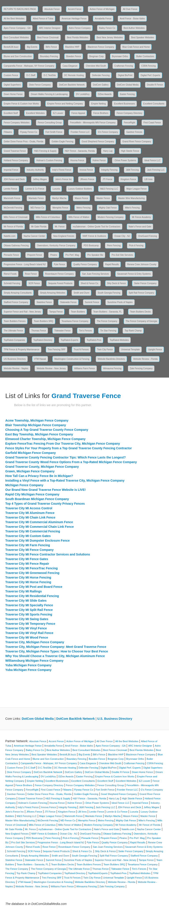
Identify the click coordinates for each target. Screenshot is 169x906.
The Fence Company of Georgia (141, 321)
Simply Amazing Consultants (18, 293)
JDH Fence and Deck (14, 179)
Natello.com (9, 236)
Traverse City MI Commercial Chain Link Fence (39, 526)
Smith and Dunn (81, 293)
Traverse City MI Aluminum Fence (30, 513)
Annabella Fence (103, 18)
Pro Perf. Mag (72, 255)
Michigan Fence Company (24, 485)
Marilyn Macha (59, 198)
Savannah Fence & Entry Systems (134, 274)
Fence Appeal (78, 113)
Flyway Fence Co (28, 132)
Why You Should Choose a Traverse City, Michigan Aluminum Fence (55, 656)
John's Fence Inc (63, 179)
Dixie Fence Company (40, 85)
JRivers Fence (87, 179)
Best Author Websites (134, 28)
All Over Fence (130, 9)
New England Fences (63, 236)
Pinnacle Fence (11, 255)
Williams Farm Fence (84, 368)
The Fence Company (107, 321)
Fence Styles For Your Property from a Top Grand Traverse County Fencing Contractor (68, 448)
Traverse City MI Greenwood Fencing (32, 573)
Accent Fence (74, 9)
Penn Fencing (114, 245)
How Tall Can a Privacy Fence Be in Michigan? (39, 476)
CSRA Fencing (148, 66)
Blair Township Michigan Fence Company (35, 425)
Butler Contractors (145, 56)
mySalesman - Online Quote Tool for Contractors (96, 226)
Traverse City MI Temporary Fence (30, 623)
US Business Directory (15, 359)
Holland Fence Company (16, 160)
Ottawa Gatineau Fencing (16, 245)
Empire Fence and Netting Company (65, 103)
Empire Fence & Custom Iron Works (21, 103)
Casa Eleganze (69, 66)
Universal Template (130, 349)
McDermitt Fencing (13, 207)
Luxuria (56, 189)
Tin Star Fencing (108, 330)
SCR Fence (34, 283)
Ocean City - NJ (122, 236)
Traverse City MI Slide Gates (26, 600)
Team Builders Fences (15, 321)
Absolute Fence (52, 9)
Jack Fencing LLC (156, 170)
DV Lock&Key (83, 94)
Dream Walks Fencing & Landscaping (49, 94)
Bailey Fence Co (107, 28)
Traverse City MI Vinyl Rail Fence (29, 633)
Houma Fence (77, 160)
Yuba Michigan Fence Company (28, 665)
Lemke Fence (10, 189)
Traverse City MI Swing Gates (26, 619)
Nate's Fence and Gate (140, 226)
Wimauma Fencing (112, 368)
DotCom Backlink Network (71, 85)
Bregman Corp (96, 56)
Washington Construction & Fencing (71, 359)
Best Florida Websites (77, 37)
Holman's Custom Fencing (49, 160)
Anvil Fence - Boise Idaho (132, 18)
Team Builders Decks (140, 312)
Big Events (32, 47)
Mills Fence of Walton (78, 217)
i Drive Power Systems (125, 160)
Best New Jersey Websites (110, 37)
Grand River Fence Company (136, 141)
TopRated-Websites (119, 340)
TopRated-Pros (94, 340)
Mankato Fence (36, 198)
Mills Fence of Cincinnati (16, 217)
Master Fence (103, 198)
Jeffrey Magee (40, 179)
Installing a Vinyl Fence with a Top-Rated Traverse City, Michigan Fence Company (64, 480)
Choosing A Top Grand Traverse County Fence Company (46, 429)
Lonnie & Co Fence (34, 189)
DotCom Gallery (100, 85)
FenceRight (129, 122)
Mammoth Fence (12, 198)
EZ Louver (58, 113)
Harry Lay (107, 151)
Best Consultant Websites (16, 37)
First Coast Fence (152, 122)
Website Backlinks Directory (111, 359)
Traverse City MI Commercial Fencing (32, 531)
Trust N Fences (81, 349)
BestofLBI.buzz (11, 47)
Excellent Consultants (153, 103)
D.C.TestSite (50, 75)
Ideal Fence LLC (152, 160)
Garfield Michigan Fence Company (30, 453)
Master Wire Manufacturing (131, 198)
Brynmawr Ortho (120, 56)
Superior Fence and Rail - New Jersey (22, 312)
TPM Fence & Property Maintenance (21, 349)
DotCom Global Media (128, 85)
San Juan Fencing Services (95, 274)
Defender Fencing (101, 75)
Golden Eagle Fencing (62, 141)
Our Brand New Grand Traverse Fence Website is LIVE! (45, 489)
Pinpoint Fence (34, 255)
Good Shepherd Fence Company (98, 141)
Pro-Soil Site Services (122, 255)
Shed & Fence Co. (90, 283)
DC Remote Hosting (74, 75)
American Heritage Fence (74, 18)
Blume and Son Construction (18, 56)
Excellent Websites (35, 113)
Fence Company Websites (16, 122)
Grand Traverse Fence (15, 151)
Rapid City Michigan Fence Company (32, 494)
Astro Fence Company (80, 28)
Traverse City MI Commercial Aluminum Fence (39, 522)
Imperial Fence (11, 170)
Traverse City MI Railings (23, 591)
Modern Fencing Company (111, 217)
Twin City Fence (105, 349)
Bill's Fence (51, 47)
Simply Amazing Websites (52, 293)
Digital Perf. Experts (150, 75)
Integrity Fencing (109, 170)
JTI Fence (107, 179)
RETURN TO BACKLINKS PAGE (20, 9)
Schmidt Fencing (12, 283)
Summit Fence (92, 302)
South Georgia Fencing (109, 293)
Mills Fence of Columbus (48, 217)
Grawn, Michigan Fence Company (30, 471)
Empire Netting (98, 103)
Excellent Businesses (124, 103)
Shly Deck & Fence (116, 283)
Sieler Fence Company (145, 283)
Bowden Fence (73, 56)
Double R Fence (155, 85)
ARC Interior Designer (50, 28)
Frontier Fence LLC (80, 132)
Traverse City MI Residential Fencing (32, 596)
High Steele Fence (130, 151)
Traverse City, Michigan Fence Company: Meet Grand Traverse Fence (55, 646)
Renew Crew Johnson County (141, 264)
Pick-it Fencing (136, 245)
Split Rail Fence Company (141, 293)
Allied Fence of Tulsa (43, 18)
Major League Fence (136, 189)
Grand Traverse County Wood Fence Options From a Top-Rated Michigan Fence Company (71, 462)
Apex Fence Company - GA (17, 28)
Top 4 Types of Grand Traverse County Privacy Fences (45, 503)
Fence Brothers (100, 113)
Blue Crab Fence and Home (136, 47)
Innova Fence (86, 170)
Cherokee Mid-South (96, 66)
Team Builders (78, 312)
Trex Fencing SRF (57, 349)
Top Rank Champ (133, 330)
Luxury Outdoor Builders (80, 189)
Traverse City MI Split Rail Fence (29, 610)
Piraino (53, 255)
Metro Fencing (83, 207)
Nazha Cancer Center (34, 236)
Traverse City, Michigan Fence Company (34, 642)
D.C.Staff (30, 75)
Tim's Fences (85, 330)
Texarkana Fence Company (75, 321)
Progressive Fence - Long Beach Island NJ (25, 264)
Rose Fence (31, 274)
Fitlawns (8, 132)
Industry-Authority (35, 170)
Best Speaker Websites (142, 37)
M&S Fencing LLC (109, 189)
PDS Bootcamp (91, 245)
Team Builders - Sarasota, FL (107, 312)
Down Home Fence (13, 94)
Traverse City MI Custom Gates (28, 536)
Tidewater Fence (62, 330)
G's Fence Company (108, 132)
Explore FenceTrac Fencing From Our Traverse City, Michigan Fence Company (62, 443)
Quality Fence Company (85, 264)
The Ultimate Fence (13, 330)
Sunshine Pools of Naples (120, 302)
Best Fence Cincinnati (48, 37)
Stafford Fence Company (16, 302)
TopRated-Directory (42, 340)
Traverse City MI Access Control (28, 508)
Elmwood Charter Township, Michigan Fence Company (45, 439)
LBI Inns (148, 179)
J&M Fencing (132, 170)
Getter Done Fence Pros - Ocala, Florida (23, 141)
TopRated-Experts (69, 340)
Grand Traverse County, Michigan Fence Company (42, 466)
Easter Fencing (127, 94)
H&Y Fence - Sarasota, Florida (80, 151)
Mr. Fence (59, 226)
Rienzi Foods (10, 274)
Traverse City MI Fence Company (29, 550)
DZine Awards (105, 94)
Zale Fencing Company (141, 368)
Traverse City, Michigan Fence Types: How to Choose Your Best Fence (56, 651)
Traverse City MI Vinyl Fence (26, 628)
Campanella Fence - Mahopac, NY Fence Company (29, 66)
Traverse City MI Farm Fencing (27, 545)
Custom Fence (11, 75)
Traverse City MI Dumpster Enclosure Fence (37, 540)
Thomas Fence (38, 330)
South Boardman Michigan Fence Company (37, 499)
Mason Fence (81, 198)
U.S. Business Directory (114, 718)
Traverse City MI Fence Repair (27, 563)
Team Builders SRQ (43, 321)
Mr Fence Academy (141, 217)
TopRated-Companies (14, 340)
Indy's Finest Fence (61, 170)
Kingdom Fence (128, 179)
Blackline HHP (72, 47)
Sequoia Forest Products (60, 283)
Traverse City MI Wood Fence (26, 637)
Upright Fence (155, 349)
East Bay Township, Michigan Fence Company (39, 434)
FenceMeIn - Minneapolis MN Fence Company (93, 122)
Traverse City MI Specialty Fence (29, 605)
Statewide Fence (68, 302)
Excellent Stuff (11, 113)
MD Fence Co (37, 207)
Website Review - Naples (16, 368)
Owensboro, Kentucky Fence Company (56, 245)
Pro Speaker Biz (95, 255)
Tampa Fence (56, 312)
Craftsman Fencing (123, 66)
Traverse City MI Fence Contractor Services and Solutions (47, 554)
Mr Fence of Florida (13, 226)
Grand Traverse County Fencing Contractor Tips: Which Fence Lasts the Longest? (65, 457)
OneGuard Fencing (147, 236)
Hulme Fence (99, 160)
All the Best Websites (14, 18)
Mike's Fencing (132, 207)
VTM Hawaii (40, 359)
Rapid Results (112, 264)
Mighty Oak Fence (108, 207)
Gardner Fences (134, 132)
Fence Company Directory (129, 113)
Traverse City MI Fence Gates (26, 559)
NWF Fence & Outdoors (94, 236)
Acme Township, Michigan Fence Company (36, 420)
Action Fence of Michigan (102, 9)
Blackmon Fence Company (101, 47)
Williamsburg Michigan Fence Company (34, 660)
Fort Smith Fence (54, 132)
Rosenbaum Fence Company (59, 274)
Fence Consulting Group (50, 122)
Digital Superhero (12, 85)
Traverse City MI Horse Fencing (28, 577)
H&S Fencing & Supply (45, 151)
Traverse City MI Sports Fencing (28, 614)
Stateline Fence (44, 302)
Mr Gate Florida (38, 226)
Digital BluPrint (125, 75)
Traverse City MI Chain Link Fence (30, 517)
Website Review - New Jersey (51, 368)
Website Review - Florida (145, 359)
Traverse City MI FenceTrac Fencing (31, 568)
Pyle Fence (59, 264)
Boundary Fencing (49, 56)
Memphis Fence (60, 207)
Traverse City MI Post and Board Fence (33, 586)
